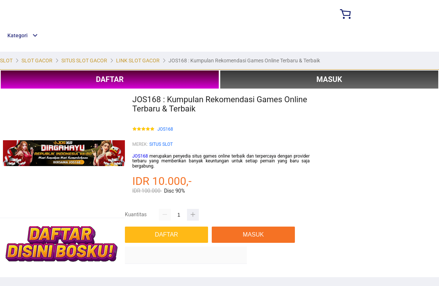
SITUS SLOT (161, 144)
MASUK (329, 79)
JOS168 (165, 129)
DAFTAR (109, 79)
